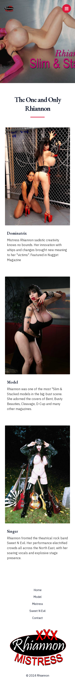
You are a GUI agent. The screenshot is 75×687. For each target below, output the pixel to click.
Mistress (37, 604)
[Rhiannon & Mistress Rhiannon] (9, 8)
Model (37, 597)
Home (38, 590)
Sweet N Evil (37, 611)
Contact (37, 618)
